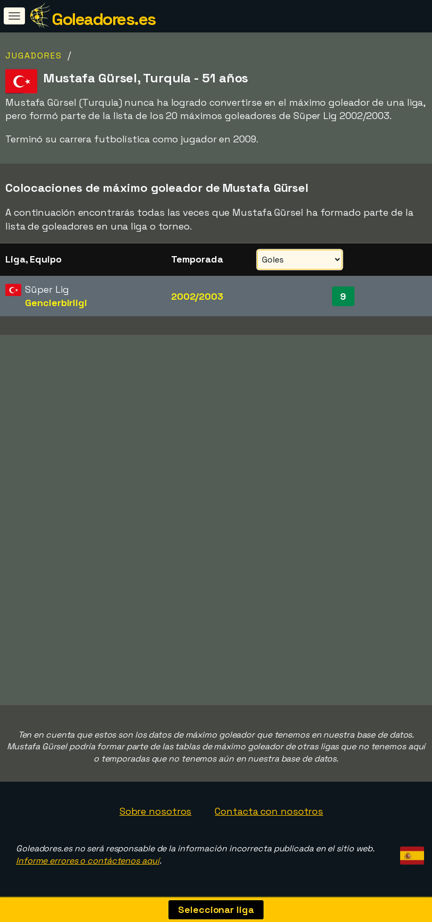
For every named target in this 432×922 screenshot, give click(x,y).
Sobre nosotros (156, 811)
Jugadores (33, 55)
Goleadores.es (104, 19)
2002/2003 (197, 296)
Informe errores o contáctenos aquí (87, 860)
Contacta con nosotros (269, 811)
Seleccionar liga (215, 909)
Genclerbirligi (56, 303)
